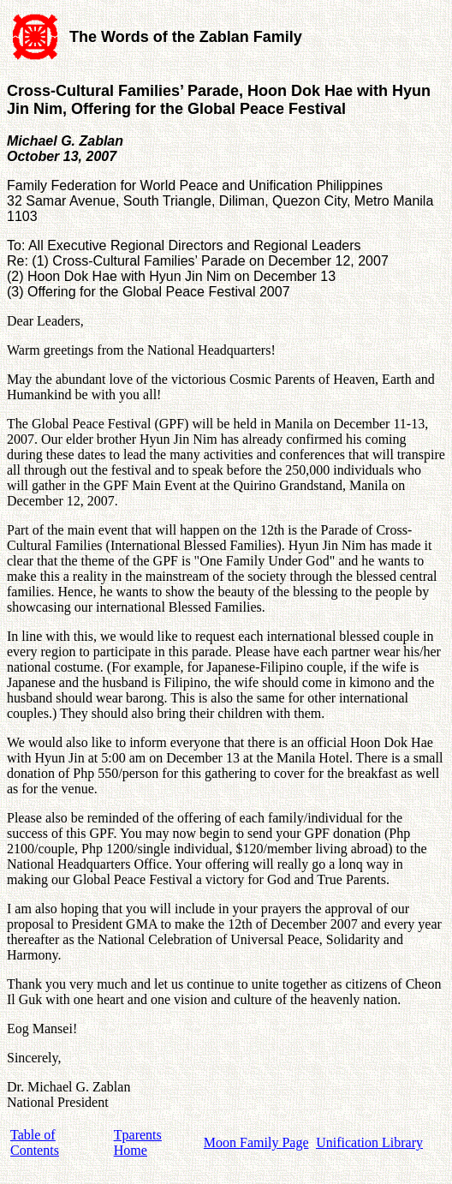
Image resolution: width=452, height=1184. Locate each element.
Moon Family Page (256, 1142)
